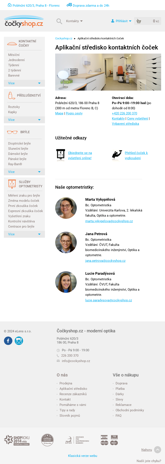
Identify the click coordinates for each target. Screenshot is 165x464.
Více (24, 83)
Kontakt (64, 399)
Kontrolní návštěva (21, 221)
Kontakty (74, 21)
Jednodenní (16, 60)
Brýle (25, 132)
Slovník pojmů (68, 416)
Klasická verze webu (82, 456)
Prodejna (64, 383)
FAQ (117, 416)
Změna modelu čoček (23, 201)
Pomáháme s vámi (71, 405)
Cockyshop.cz (63, 38)
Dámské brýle (18, 154)
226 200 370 (67, 356)
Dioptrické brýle (19, 143)
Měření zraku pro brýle (24, 195)
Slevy (118, 399)
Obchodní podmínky (128, 410)
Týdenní (13, 65)
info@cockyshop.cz (76, 361)
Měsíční (14, 55)
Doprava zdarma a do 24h (91, 6)
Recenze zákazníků (72, 394)
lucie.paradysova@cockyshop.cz (108, 300)
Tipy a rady (66, 410)
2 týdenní (14, 70)
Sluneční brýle (18, 149)
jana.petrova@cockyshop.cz (105, 261)
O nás (62, 375)
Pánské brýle (17, 159)
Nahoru (151, 450)
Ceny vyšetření (137, 118)
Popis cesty (74, 113)
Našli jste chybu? (149, 461)
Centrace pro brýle (21, 226)
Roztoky (14, 107)
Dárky (118, 394)
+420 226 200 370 (124, 113)
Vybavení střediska (125, 124)
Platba (119, 389)
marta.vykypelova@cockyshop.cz (109, 221)
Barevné (14, 75)
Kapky (12, 112)
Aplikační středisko (72, 389)
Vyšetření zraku (19, 216)
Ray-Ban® (15, 164)
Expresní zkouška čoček (25, 211)
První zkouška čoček (23, 206)
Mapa (59, 113)
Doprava (120, 383)
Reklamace (122, 405)
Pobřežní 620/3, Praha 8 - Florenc (36, 6)
